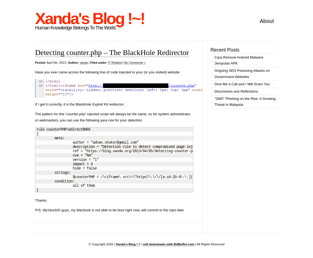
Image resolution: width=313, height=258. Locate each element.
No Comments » (134, 62)
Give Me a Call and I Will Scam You (242, 84)
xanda (84, 62)
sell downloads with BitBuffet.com (168, 244)
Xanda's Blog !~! (89, 18)
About (267, 21)
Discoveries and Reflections (236, 91)
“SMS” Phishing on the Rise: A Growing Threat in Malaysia (245, 102)
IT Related (115, 62)
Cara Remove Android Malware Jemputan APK (239, 60)
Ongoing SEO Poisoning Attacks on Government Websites (242, 74)
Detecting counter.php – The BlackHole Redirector (112, 52)
